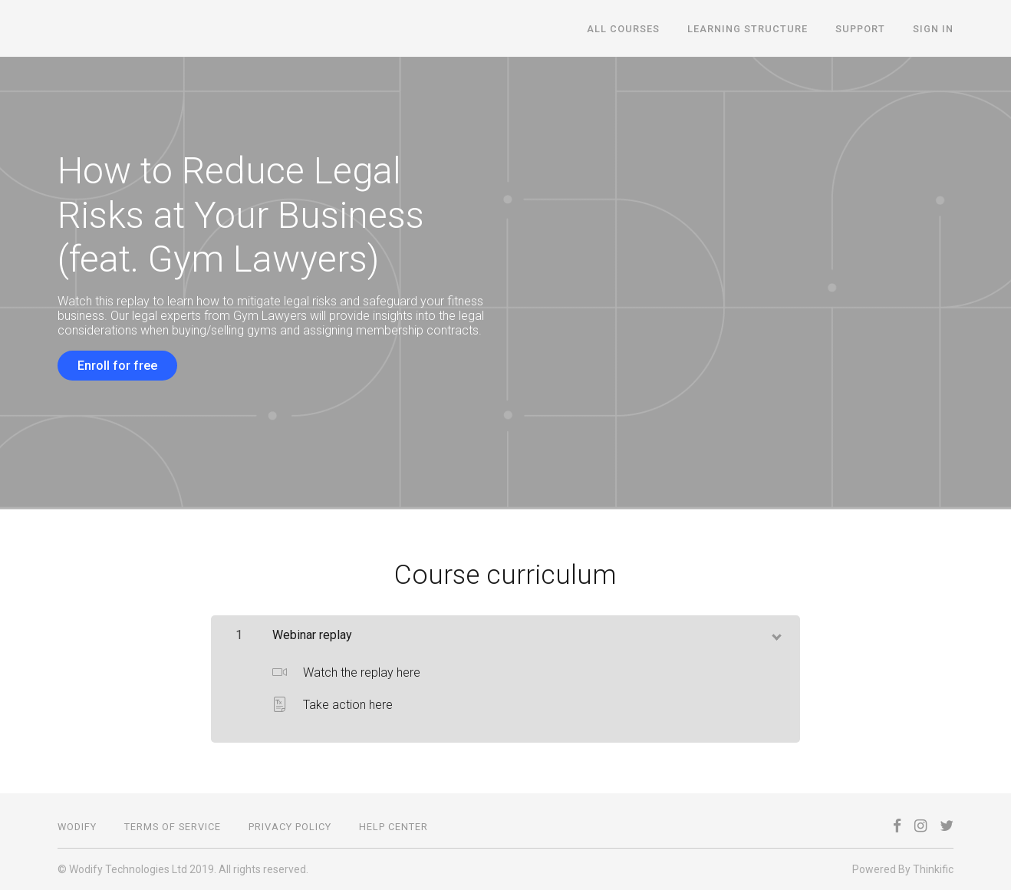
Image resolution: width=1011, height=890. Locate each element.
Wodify (77, 826)
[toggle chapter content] (775, 634)
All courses (623, 29)
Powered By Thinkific (902, 869)
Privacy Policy (290, 826)
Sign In (933, 29)
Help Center (393, 826)
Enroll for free (117, 365)
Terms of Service (172, 826)
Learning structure (747, 29)
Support (860, 29)
